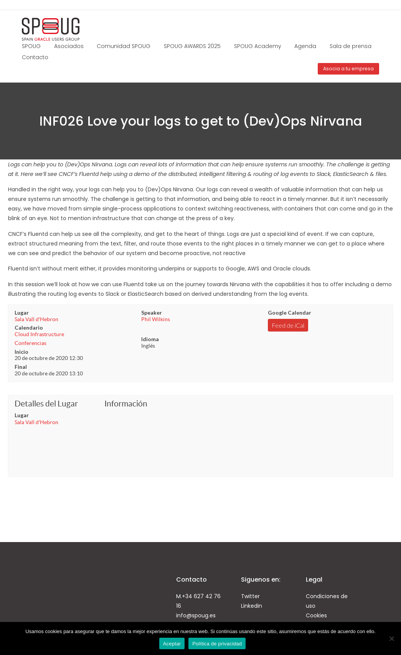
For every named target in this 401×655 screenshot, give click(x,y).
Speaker (151, 312)
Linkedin (251, 606)
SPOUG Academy (257, 46)
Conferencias (30, 343)
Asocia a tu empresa (348, 68)
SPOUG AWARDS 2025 (192, 46)
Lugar (22, 312)
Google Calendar (289, 312)
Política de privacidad (217, 644)
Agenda (305, 46)
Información (125, 403)
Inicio (21, 351)
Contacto (35, 57)
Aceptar (172, 644)
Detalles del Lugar (46, 403)
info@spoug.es (196, 615)
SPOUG (31, 46)
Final (21, 366)
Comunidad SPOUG (123, 46)
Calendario (29, 327)
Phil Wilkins (155, 319)
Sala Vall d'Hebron (36, 319)
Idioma (150, 339)
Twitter (250, 596)
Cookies (316, 615)
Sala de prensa (350, 46)
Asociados (69, 46)
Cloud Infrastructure (39, 334)
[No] (391, 638)
